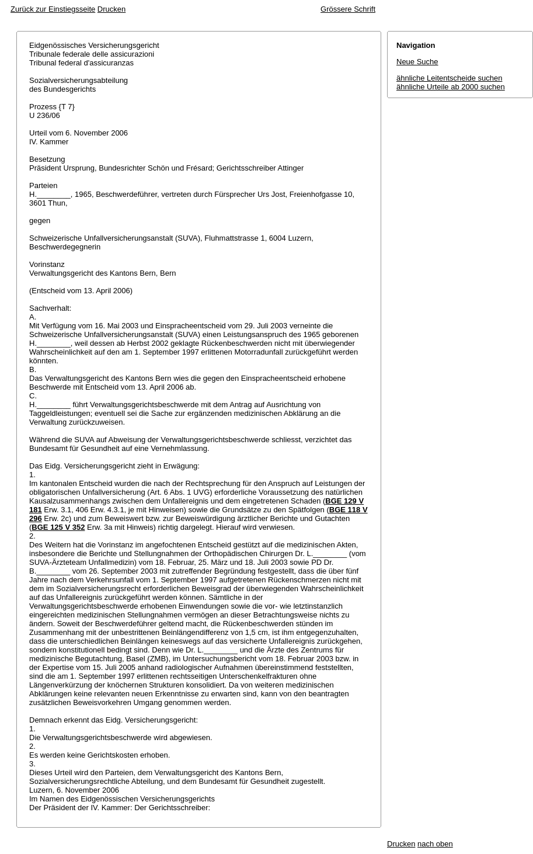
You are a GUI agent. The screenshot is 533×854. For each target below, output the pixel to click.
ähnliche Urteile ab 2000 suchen (450, 86)
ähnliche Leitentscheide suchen (449, 78)
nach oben (435, 843)
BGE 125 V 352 (58, 527)
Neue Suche (417, 61)
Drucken (111, 9)
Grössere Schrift (348, 9)
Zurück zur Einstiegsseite (53, 9)
